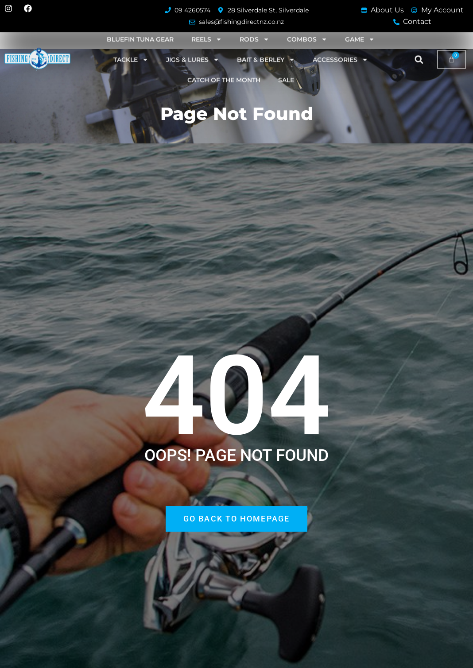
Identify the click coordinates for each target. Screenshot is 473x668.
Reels (206, 31)
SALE (286, 72)
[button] (418, 51)
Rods (254, 31)
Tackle (130, 51)
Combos (307, 31)
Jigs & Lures (192, 51)
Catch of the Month (223, 72)
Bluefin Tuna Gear (140, 31)
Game (360, 31)
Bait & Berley (266, 51)
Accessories (340, 51)
